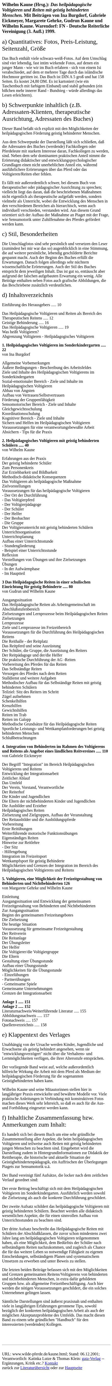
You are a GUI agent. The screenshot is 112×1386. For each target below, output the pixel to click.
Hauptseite (73, 1368)
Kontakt (51, 1363)
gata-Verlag (91, 1358)
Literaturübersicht (35, 1368)
